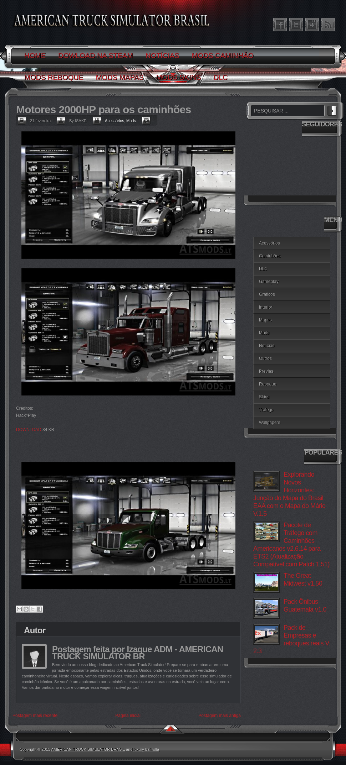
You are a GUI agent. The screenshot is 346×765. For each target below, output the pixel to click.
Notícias (266, 345)
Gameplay (269, 281)
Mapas (265, 320)
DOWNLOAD (28, 429)
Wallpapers (269, 422)
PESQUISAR (332, 110)
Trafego (266, 409)
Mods (131, 121)
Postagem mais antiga (219, 715)
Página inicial (128, 715)
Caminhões (270, 255)
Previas (266, 371)
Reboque (267, 384)
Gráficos (267, 294)
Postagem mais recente (34, 715)
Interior (265, 307)
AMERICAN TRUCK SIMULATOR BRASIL (88, 749)
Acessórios (114, 121)
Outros (265, 358)
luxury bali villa (146, 749)
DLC (263, 268)
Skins (264, 396)
